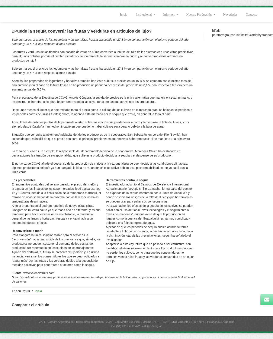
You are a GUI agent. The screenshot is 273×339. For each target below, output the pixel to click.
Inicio (123, 14)
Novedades (230, 14)
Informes (171, 14)
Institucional (146, 14)
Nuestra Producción (201, 14)
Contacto (251, 14)
